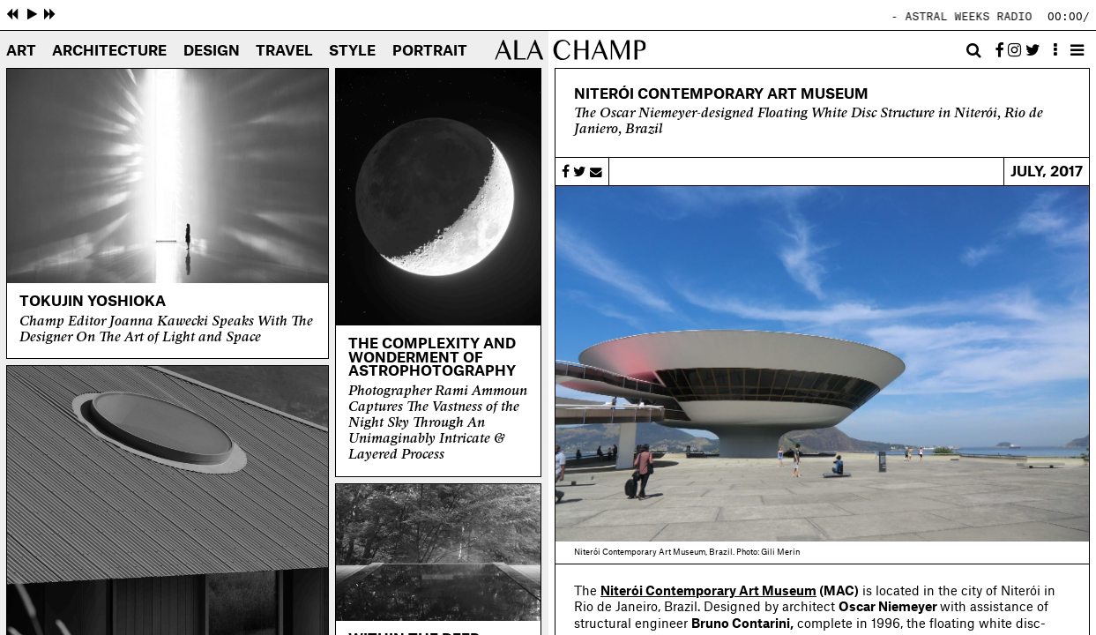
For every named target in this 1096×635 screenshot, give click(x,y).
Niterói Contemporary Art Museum (708, 591)
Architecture (109, 51)
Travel (284, 51)
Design (211, 51)
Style (352, 51)
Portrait (429, 51)
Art (21, 51)
